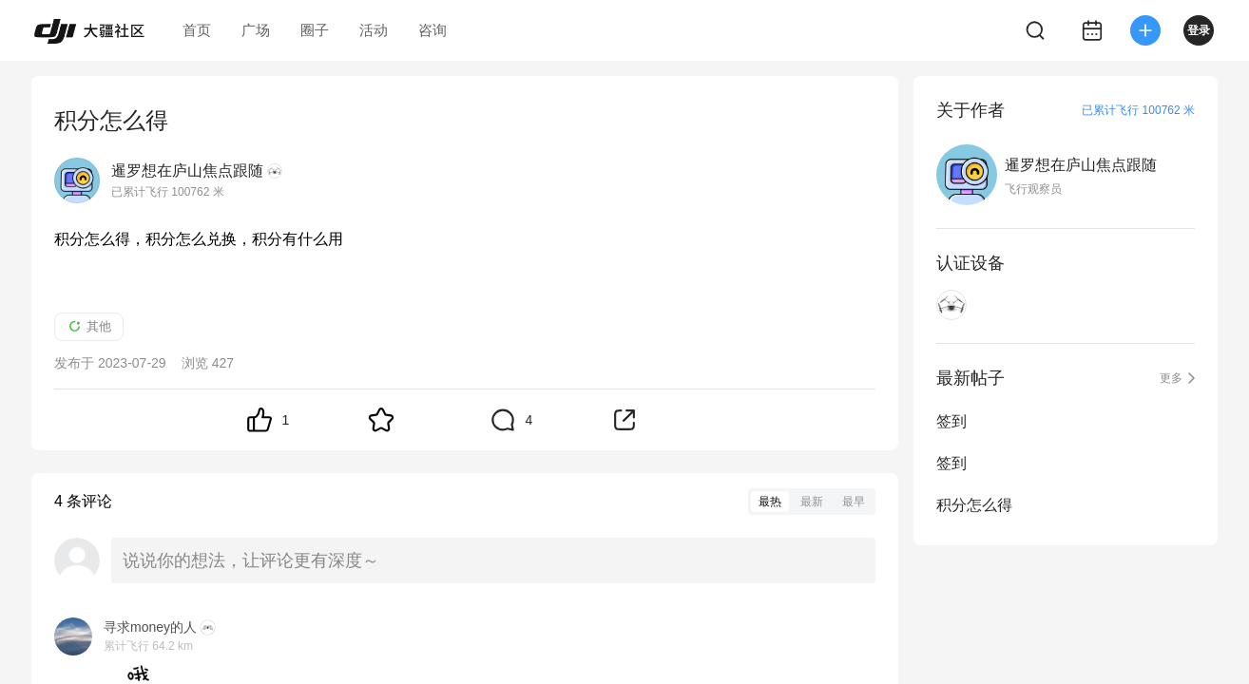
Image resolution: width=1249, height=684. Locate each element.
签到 (951, 421)
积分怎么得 (974, 505)
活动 (373, 30)
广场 (255, 30)
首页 (197, 30)
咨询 (432, 30)
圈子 (314, 30)
